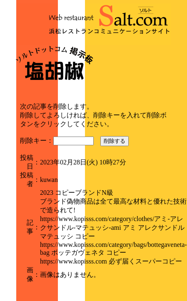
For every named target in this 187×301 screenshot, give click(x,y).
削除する (114, 141)
